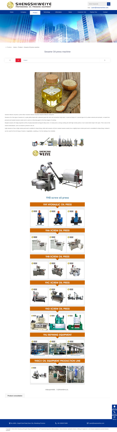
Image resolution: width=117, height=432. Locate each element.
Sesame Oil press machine (31, 47)
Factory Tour (93, 12)
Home (11, 12)
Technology (47, 12)
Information (58, 12)
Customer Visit (82, 12)
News (70, 12)
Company (23, 12)
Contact (105, 12)
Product (35, 12)
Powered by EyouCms (45, 429)
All (18, 60)
